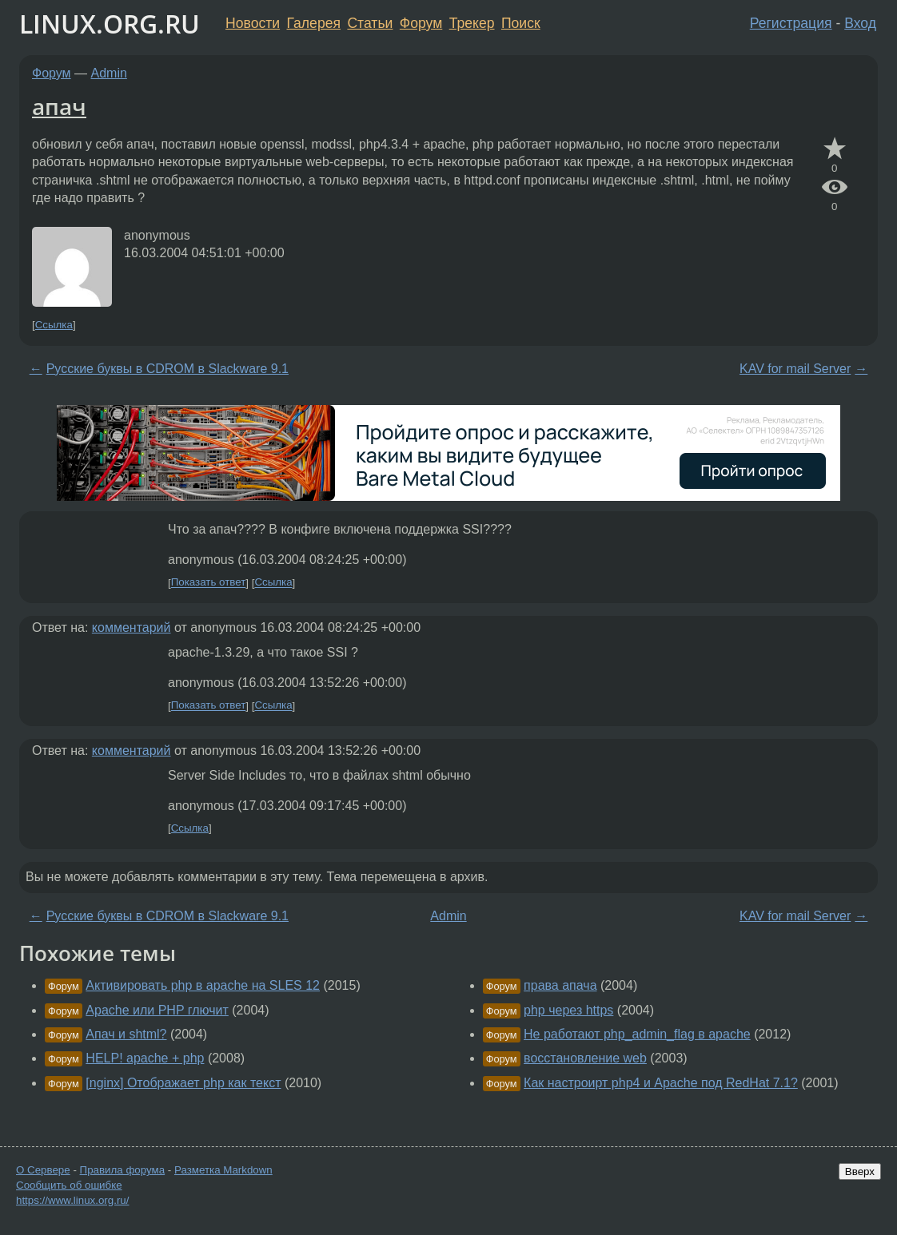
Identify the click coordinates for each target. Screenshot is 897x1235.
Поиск (520, 23)
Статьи (370, 23)
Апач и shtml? (126, 1034)
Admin (109, 73)
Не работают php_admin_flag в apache (637, 1034)
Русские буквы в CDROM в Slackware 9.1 (167, 368)
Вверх (860, 1171)
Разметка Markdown (223, 1170)
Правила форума (122, 1170)
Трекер (472, 23)
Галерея (314, 23)
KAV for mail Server (795, 368)
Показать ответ (208, 583)
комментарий (131, 627)
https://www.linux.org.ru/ (72, 1200)
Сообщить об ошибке (69, 1185)
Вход (860, 23)
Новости (252, 23)
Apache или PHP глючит (157, 1010)
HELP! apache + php (145, 1058)
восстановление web (585, 1058)
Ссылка (54, 325)
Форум (421, 23)
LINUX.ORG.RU (109, 23)
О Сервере (43, 1170)
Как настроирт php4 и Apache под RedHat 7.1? (661, 1083)
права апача (560, 985)
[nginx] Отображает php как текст (183, 1083)
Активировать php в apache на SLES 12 (203, 985)
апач (59, 106)
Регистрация (791, 23)
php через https (568, 1010)
